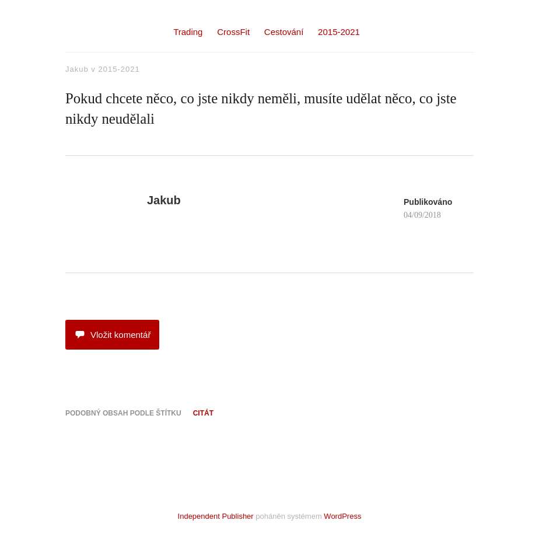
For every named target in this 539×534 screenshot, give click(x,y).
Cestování (284, 32)
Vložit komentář (112, 335)
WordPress (342, 516)
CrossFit (233, 32)
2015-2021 (339, 32)
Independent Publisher (216, 516)
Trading (187, 32)
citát (203, 413)
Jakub (77, 69)
